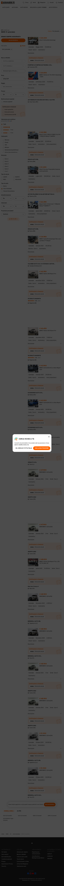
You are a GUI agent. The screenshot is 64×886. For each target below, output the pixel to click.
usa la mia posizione (41, 448)
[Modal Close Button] (49, 437)
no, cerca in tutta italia (24, 448)
